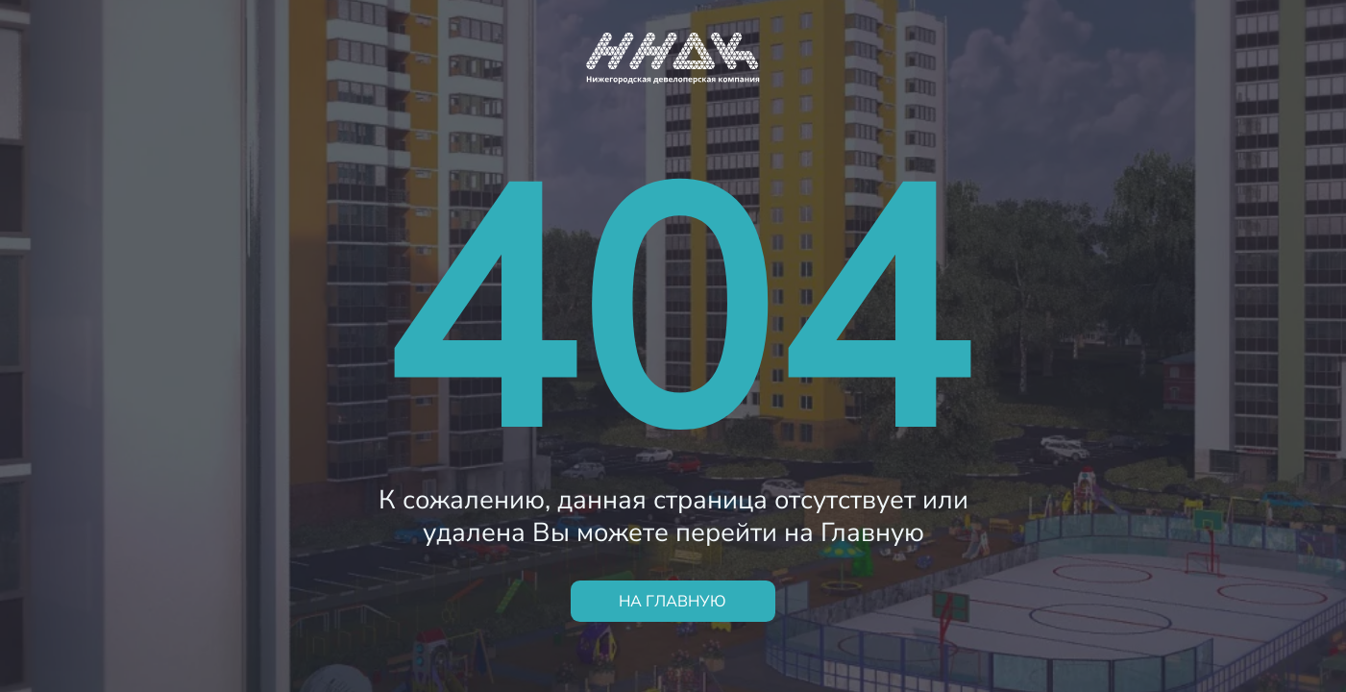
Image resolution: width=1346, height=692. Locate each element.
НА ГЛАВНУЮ (672, 601)
